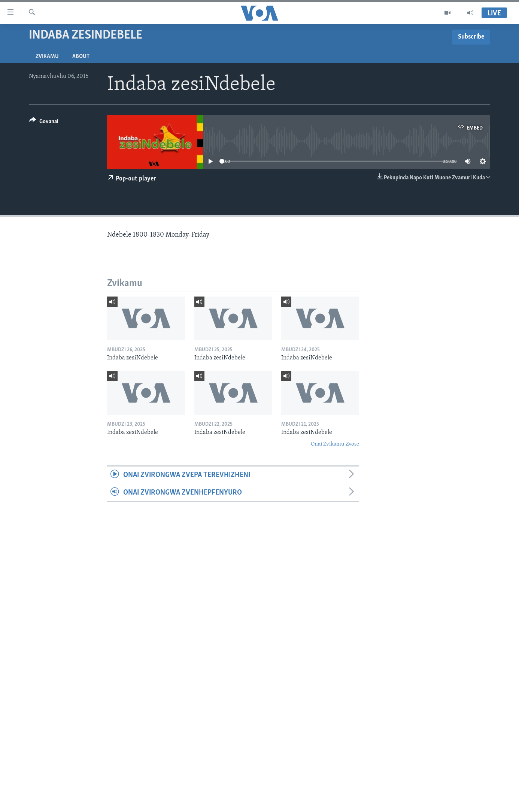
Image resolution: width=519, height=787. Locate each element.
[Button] (43, 122)
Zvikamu (47, 57)
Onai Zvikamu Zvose (335, 444)
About (80, 57)
